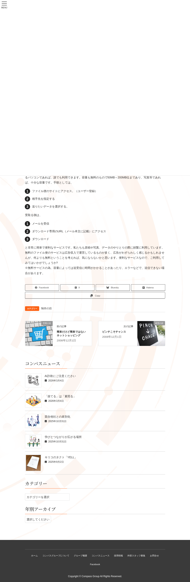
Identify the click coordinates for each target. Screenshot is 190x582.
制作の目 (46, 308)
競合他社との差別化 (57, 416)
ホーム (33, 555)
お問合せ (155, 555)
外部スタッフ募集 (137, 555)
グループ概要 (80, 555)
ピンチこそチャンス (114, 331)
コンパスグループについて (55, 555)
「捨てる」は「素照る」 (60, 396)
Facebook (95, 564)
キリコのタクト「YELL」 (61, 457)
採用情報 (118, 555)
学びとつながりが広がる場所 (63, 437)
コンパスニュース (101, 555)
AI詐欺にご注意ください (60, 376)
